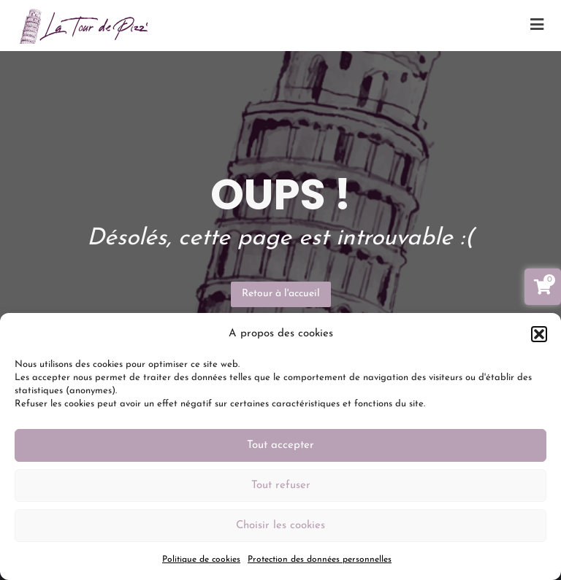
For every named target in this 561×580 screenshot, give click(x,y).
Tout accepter (280, 445)
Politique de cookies (201, 559)
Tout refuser (280, 485)
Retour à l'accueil (281, 293)
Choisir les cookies (280, 525)
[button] (539, 334)
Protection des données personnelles (320, 559)
